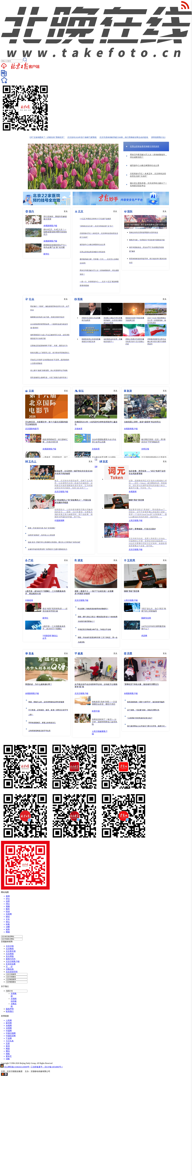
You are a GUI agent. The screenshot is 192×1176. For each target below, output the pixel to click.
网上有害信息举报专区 (18, 1075)
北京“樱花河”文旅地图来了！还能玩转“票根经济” (46, 137)
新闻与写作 (11, 959)
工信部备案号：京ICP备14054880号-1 (47, 1067)
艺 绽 (9, 967)
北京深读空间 (12, 972)
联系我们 (10, 1011)
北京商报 (10, 954)
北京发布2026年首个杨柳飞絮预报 (85, 137)
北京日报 (10, 946)
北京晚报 (10, 949)
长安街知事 (11, 964)
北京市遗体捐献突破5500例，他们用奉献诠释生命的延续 (126, 137)
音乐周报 (10, 956)
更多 (66, 211)
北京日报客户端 (12, 961)
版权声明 (10, 1009)
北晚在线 (10, 969)
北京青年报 (11, 951)
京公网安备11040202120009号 (16, 1067)
